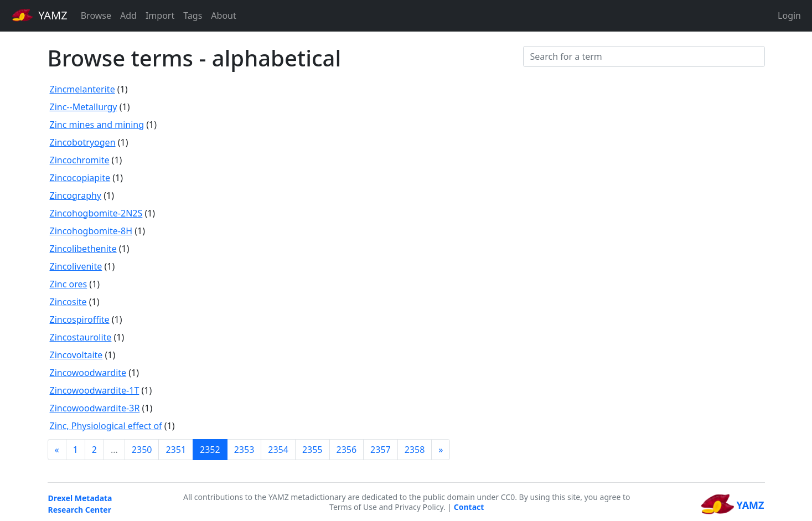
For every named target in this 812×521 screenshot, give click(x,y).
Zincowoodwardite (88, 373)
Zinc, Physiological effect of (106, 426)
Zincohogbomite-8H (91, 231)
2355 (312, 449)
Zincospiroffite (80, 319)
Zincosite (68, 302)
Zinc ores (68, 284)
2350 (142, 449)
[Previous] (57, 449)
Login (789, 15)
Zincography (76, 195)
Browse (96, 15)
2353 (244, 449)
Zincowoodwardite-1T (94, 390)
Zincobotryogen (83, 142)
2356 (347, 449)
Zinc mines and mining (97, 124)
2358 (415, 449)
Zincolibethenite (83, 249)
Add (128, 15)
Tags (192, 15)
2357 (380, 449)
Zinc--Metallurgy (83, 107)
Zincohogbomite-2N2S (96, 213)
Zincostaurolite (81, 337)
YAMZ (40, 14)
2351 (175, 449)
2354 (278, 449)
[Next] (440, 449)
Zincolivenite (76, 266)
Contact (469, 507)
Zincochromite (80, 160)
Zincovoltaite (76, 355)
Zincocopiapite (80, 178)
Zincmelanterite (82, 89)
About (223, 15)
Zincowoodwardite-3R (95, 408)
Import (160, 15)
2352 (210, 449)
